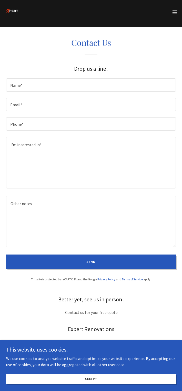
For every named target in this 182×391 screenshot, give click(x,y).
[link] (12, 12)
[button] (175, 12)
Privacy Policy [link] (106, 279)
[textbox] (91, 85)
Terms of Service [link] (132, 279)
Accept (91, 379)
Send (91, 261)
